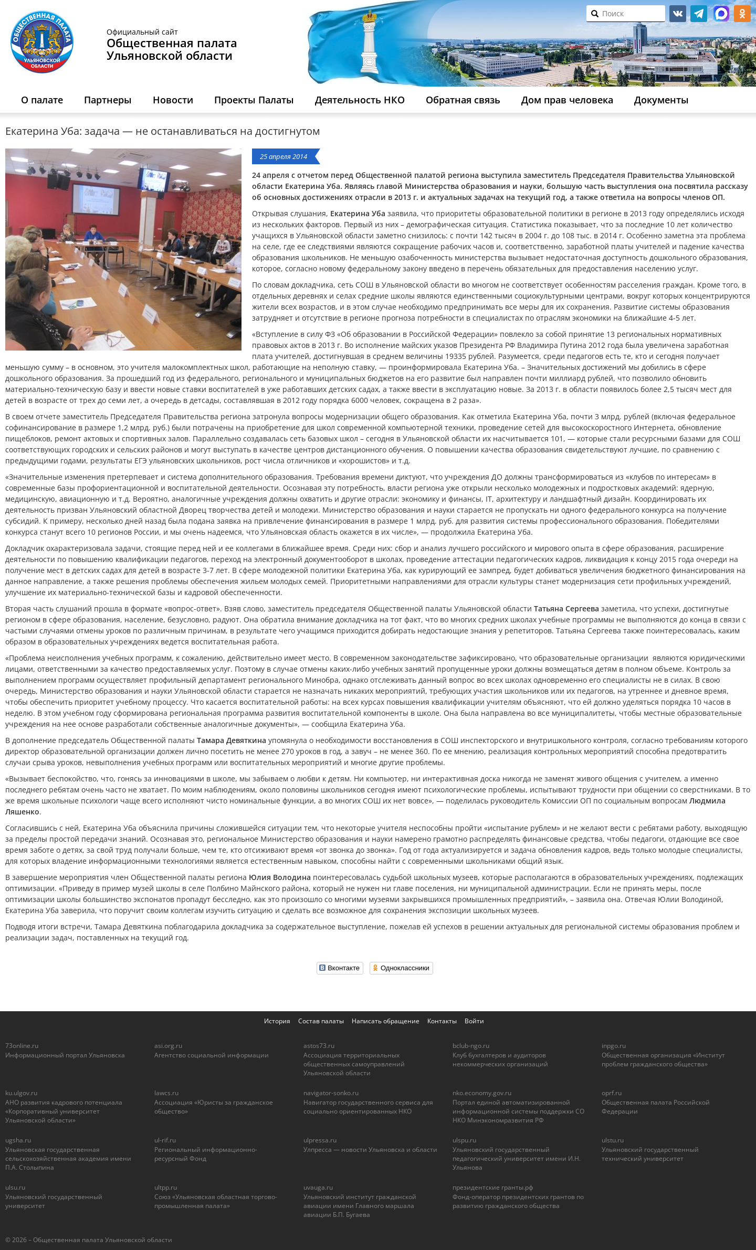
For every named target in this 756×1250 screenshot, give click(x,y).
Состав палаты (321, 1020)
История (277, 1020)
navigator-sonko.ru (331, 1092)
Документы (661, 99)
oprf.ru (612, 1092)
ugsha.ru (18, 1140)
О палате (42, 99)
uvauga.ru (318, 1187)
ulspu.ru (464, 1140)
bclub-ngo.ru (471, 1045)
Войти (474, 1020)
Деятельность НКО (360, 99)
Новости (173, 99)
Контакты (442, 1020)
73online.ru (21, 1045)
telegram (698, 13)
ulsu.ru (15, 1187)
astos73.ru (318, 1045)
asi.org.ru (168, 1045)
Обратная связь (463, 99)
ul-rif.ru (165, 1140)
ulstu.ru (613, 1140)
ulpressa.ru (320, 1140)
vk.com (677, 13)
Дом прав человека (567, 99)
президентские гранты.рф (493, 1187)
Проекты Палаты (254, 99)
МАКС (721, 13)
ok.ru (742, 13)
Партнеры (108, 99)
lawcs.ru (166, 1092)
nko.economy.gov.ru (482, 1092)
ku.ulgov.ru (21, 1092)
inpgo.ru (614, 1045)
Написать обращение (385, 1020)
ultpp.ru (165, 1187)
